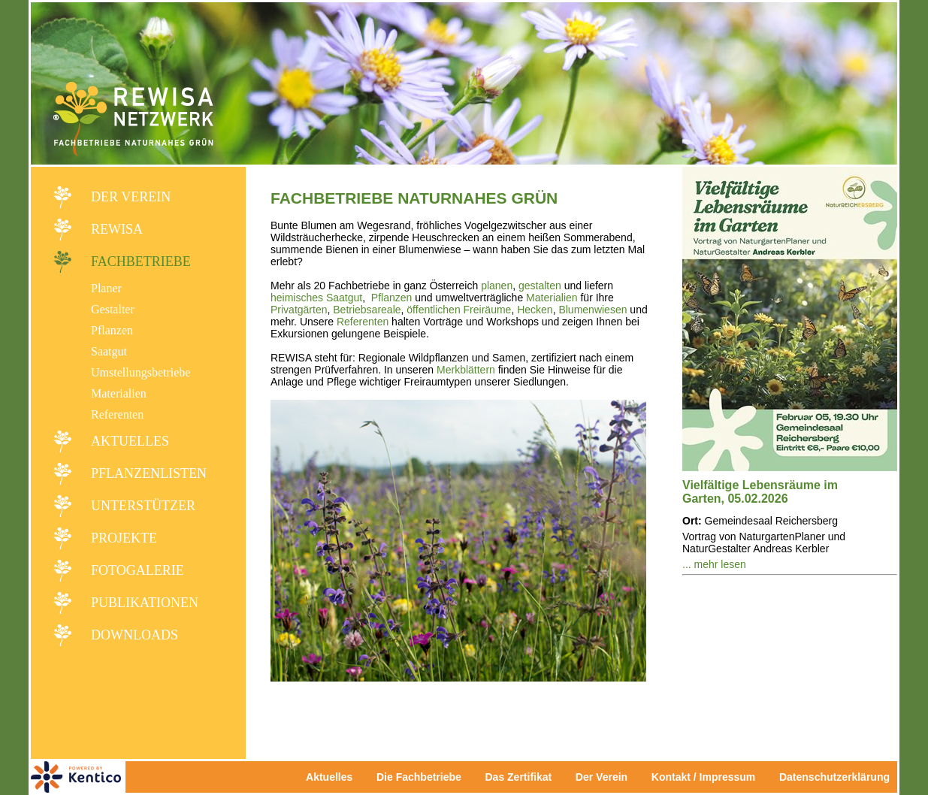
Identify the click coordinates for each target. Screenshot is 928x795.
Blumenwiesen (592, 310)
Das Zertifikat (518, 777)
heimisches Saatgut (316, 298)
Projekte (124, 538)
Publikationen (144, 602)
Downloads (134, 634)
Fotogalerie (137, 570)
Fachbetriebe (141, 261)
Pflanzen (112, 330)
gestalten (539, 286)
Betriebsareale (367, 310)
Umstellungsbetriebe (140, 372)
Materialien (119, 393)
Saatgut (109, 351)
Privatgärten (299, 310)
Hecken (534, 310)
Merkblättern (466, 370)
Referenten (117, 414)
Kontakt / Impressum (707, 777)
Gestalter (113, 309)
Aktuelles (130, 441)
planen (496, 286)
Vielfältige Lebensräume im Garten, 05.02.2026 (760, 492)
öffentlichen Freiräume (459, 310)
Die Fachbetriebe (418, 777)
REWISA (117, 229)
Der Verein (131, 196)
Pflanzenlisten (149, 473)
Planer (106, 288)
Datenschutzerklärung (834, 777)
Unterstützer (143, 505)
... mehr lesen (714, 564)
